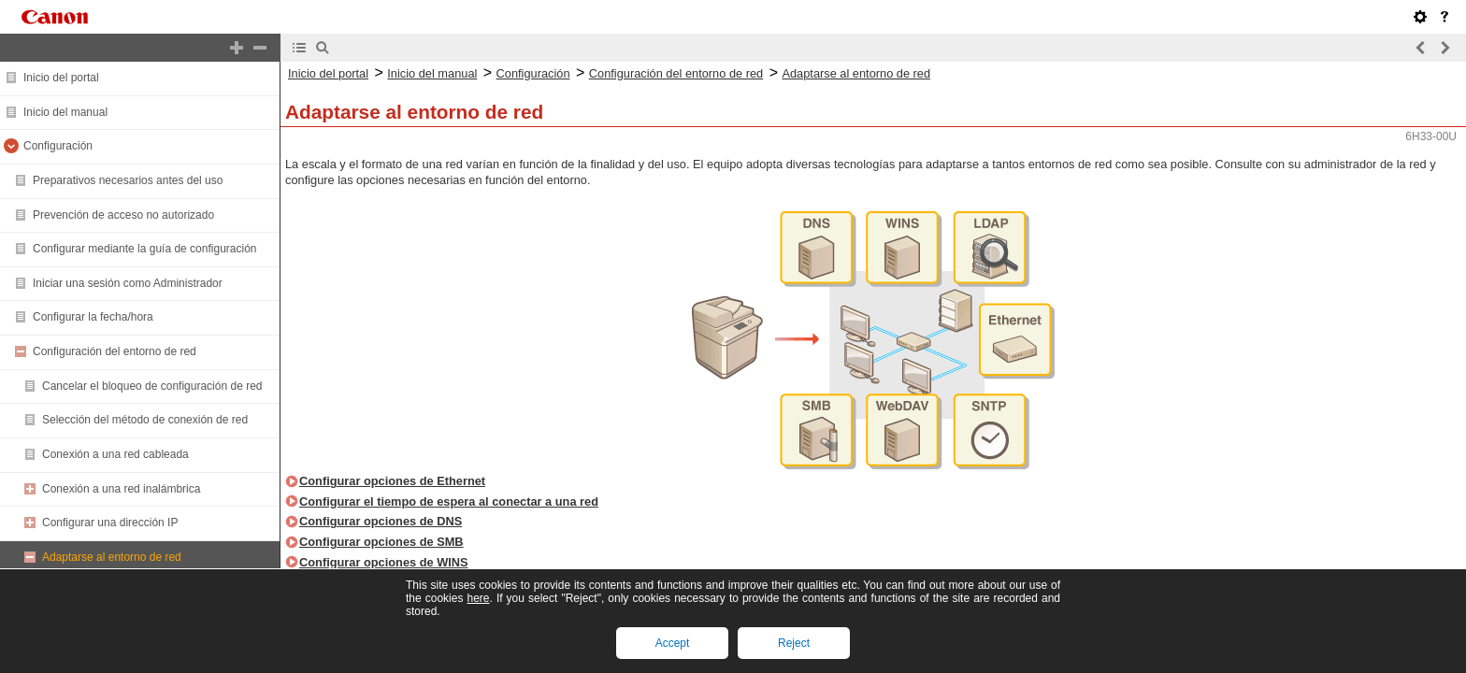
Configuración (58, 145)
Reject (794, 643)
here (478, 598)
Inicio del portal (61, 77)
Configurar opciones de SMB (381, 542)
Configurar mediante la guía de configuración (144, 248)
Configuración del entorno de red (114, 351)
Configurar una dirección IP (110, 522)
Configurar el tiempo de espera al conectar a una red (448, 501)
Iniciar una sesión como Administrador (128, 283)
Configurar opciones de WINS (383, 562)
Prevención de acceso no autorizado (123, 215)
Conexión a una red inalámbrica (121, 488)
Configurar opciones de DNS (380, 521)
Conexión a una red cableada (115, 454)
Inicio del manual (65, 112)
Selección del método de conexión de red (145, 419)
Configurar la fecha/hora (93, 316)
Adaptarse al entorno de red (111, 557)
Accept (672, 643)
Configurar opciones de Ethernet (392, 481)
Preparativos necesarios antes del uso (128, 180)
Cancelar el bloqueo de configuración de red (152, 386)
